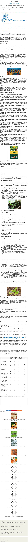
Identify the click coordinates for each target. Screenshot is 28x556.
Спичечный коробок (6, 14)
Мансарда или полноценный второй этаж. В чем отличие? (10, 526)
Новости (14, 3)
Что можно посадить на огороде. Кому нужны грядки (9, 529)
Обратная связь (3, 541)
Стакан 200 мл (5, 17)
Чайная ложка (5, 16)
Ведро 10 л (4, 18)
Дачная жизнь (14, 1)
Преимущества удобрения (7, 25)
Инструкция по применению (7, 23)
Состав (4, 22)
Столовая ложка (5, 15)
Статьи (17, 3)
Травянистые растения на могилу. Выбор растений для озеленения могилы (13, 522)
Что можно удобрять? (6, 24)
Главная (10, 3)
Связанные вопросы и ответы (7, 19)
